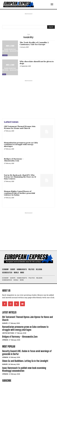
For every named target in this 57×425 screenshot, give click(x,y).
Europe (5, 55)
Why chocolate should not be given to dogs (37, 62)
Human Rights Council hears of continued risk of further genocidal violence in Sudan (19, 193)
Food (4, 74)
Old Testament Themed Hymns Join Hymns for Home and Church (19, 127)
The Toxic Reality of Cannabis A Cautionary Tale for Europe (34, 43)
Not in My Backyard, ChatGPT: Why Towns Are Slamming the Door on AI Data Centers (20, 177)
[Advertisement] (19, 17)
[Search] (51, 27)
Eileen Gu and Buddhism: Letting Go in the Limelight (25, 360)
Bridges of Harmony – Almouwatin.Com (14, 160)
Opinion (5, 340)
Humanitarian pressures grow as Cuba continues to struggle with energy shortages (21, 144)
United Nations (8, 333)
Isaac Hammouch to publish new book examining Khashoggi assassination (24, 369)
